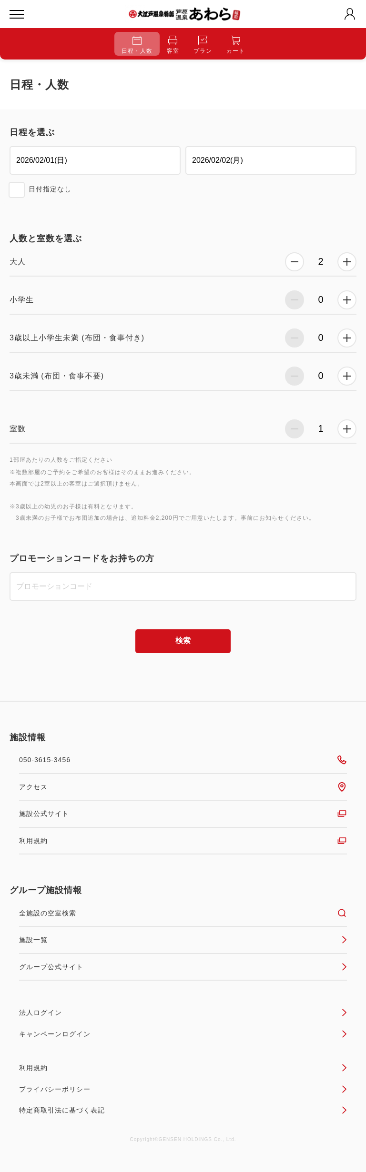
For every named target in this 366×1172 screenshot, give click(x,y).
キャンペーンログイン (183, 1034)
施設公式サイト (183, 813)
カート (235, 45)
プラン (202, 45)
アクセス (183, 787)
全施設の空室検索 (183, 913)
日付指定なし (50, 189)
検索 (183, 640)
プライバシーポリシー (183, 1089)
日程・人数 (137, 45)
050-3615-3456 (183, 760)
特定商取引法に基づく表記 (183, 1110)
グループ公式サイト (183, 967)
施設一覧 (183, 939)
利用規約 (183, 840)
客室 (173, 45)
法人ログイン (183, 1012)
